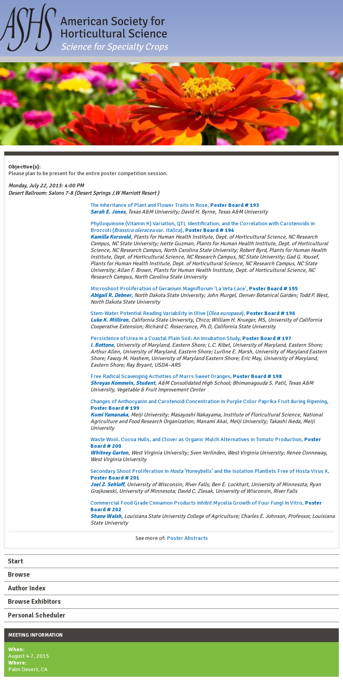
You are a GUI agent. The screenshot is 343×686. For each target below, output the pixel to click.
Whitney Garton (109, 452)
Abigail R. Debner (111, 295)
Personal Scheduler (36, 615)
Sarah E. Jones (107, 211)
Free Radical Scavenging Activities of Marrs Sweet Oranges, (186, 376)
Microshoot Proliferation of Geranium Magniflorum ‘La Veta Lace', (194, 288)
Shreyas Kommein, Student (122, 383)
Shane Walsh (105, 516)
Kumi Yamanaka (109, 414)
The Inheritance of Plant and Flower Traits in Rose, (174, 205)
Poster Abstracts (187, 538)
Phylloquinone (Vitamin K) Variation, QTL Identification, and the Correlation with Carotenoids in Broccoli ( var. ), (202, 226)
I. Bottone (102, 345)
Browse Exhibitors (34, 601)
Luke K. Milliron (109, 320)
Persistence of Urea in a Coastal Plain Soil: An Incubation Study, (190, 338)
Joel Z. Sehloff (107, 484)
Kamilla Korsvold (110, 236)
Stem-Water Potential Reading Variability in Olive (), (192, 313)
